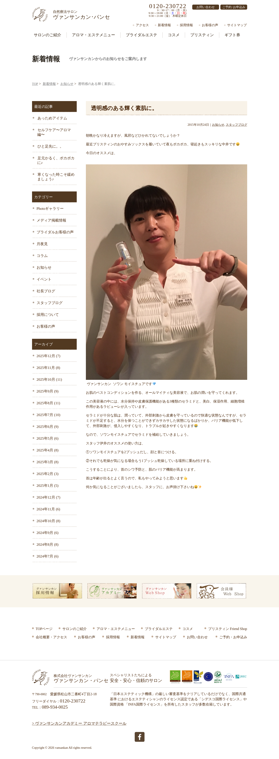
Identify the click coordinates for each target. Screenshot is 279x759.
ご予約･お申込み (233, 7)
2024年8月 (48, 544)
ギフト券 (232, 35)
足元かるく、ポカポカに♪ (56, 160)
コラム (42, 256)
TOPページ (44, 629)
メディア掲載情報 (51, 220)
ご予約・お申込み (233, 637)
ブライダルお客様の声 (55, 232)
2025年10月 (49, 379)
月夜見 (42, 244)
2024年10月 (48, 521)
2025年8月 (48, 403)
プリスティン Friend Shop (227, 629)
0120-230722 (167, 6)
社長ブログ (46, 291)
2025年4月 (48, 450)
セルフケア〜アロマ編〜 (54, 132)
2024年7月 (48, 556)
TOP (35, 84)
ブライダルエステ (159, 629)
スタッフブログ (50, 303)
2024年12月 (48, 497)
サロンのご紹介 (74, 629)
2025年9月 (48, 391)
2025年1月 (48, 486)
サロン (47, 35)
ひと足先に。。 (50, 146)
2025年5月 (48, 438)
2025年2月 (48, 474)
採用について (48, 315)
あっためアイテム (52, 118)
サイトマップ (237, 25)
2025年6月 (48, 427)
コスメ (174, 35)
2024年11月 (48, 509)
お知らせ (66, 84)
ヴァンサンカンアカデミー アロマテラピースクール (80, 723)
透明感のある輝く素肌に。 (124, 108)
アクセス (142, 25)
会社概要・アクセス (51, 637)
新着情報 (164, 25)
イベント (44, 279)
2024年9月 (48, 533)
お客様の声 (210, 25)
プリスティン (202, 35)
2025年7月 (48, 415)
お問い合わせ (205, 7)
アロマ (93, 35)
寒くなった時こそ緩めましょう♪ (56, 176)
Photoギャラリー (50, 209)
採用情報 (186, 25)
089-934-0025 (55, 707)
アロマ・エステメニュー (116, 629)
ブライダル (141, 35)
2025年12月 (48, 356)
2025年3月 (48, 462)
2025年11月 (48, 368)
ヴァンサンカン (81, 15)
